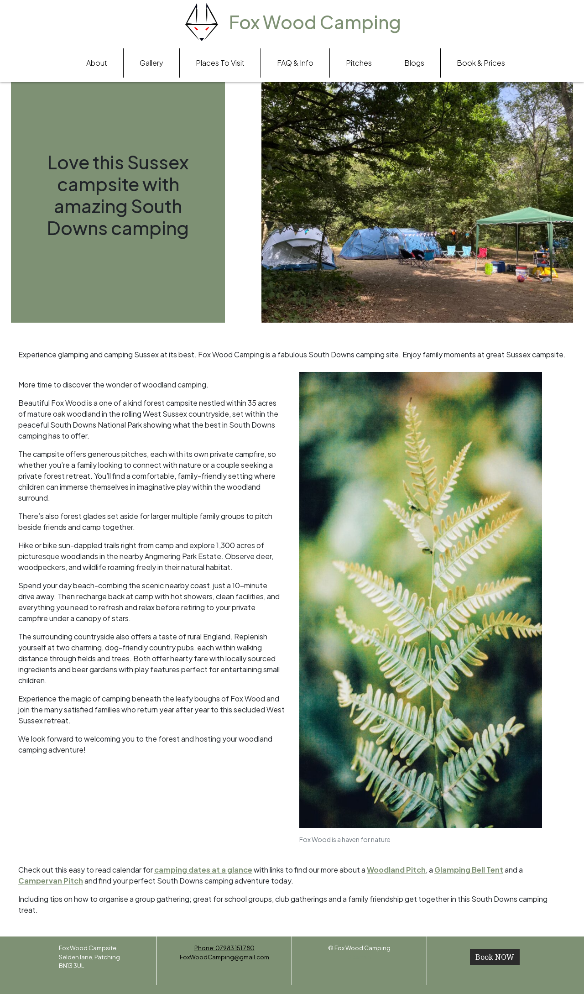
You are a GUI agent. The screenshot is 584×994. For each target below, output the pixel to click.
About (96, 63)
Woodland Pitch (396, 869)
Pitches (359, 63)
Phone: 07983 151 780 (224, 948)
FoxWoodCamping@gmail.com (224, 957)
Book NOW (494, 957)
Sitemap (359, 957)
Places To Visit (220, 63)
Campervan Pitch (50, 880)
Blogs (414, 63)
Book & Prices (481, 63)
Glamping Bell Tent (468, 869)
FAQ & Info (295, 63)
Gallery (151, 63)
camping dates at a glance (203, 869)
